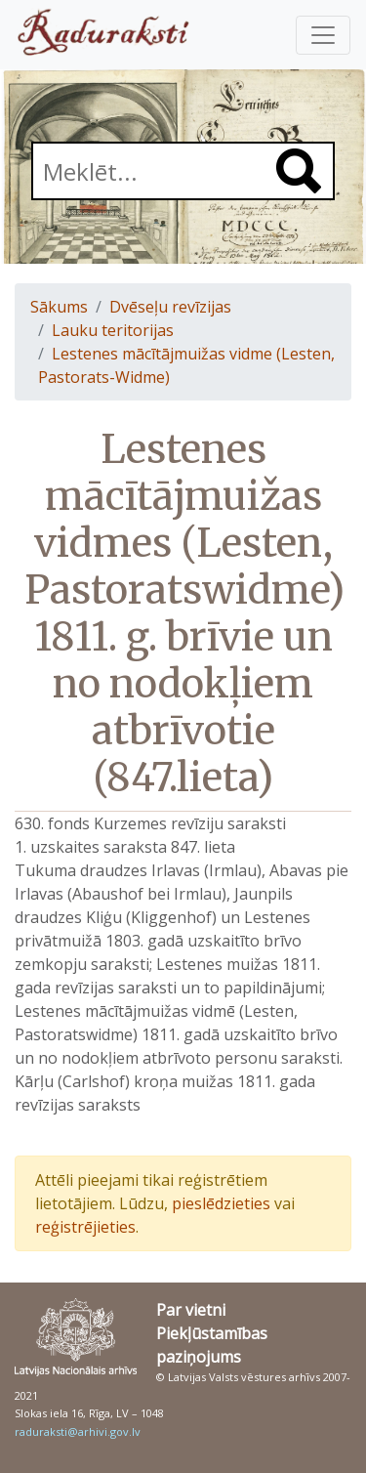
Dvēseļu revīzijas (170, 306)
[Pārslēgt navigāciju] (323, 35)
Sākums (59, 306)
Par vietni (190, 1310)
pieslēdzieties (221, 1203)
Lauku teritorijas (113, 330)
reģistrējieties (85, 1227)
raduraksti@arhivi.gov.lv (78, 1431)
